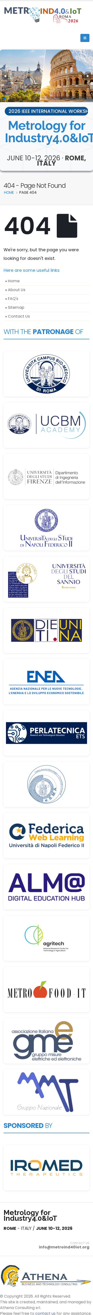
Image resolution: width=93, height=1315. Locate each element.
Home (14, 281)
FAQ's (13, 298)
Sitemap (16, 307)
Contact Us (19, 316)
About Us (16, 290)
